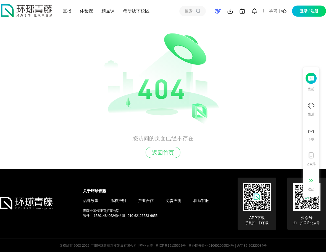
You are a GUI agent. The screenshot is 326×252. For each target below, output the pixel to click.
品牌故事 (90, 200)
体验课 (86, 11)
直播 (67, 11)
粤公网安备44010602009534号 (211, 246)
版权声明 (118, 200)
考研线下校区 (136, 11)
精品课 (108, 11)
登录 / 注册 (309, 11)
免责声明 (173, 200)
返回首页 (163, 153)
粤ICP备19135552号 (171, 246)
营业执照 (146, 246)
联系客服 (201, 200)
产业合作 (146, 200)
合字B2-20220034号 (252, 246)
